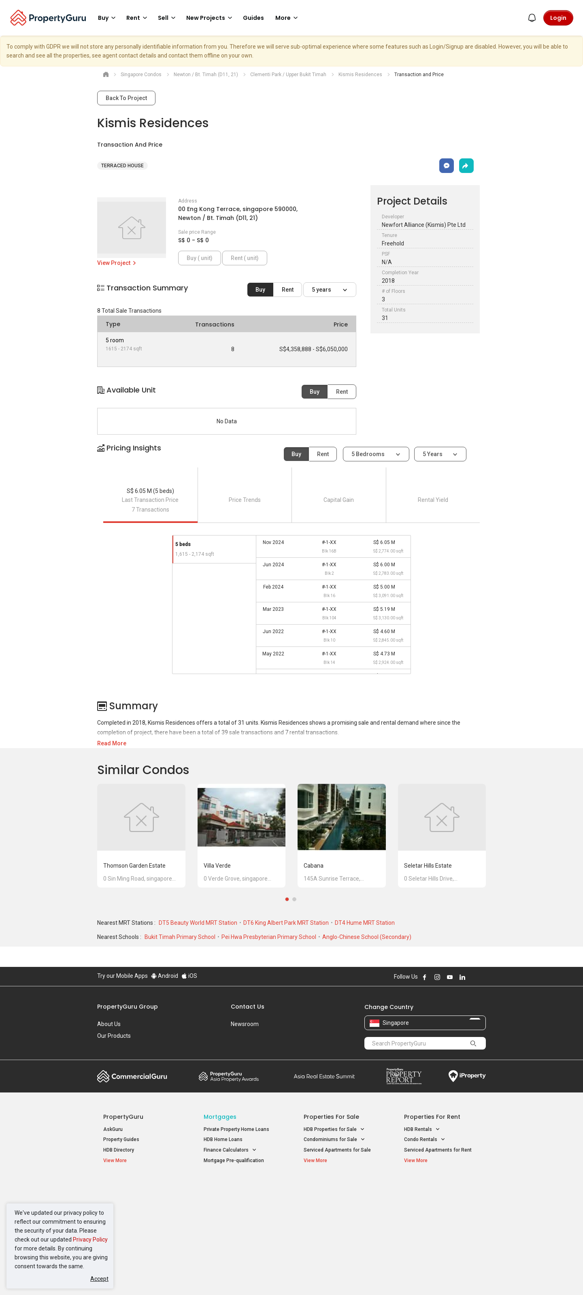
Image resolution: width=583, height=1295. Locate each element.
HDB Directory (118, 1150)
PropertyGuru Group (127, 1007)
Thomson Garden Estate (134, 865)
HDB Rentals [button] (422, 1129)
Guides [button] (253, 18)
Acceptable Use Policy (125, 1276)
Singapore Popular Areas (441, 1187)
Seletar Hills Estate (428, 865)
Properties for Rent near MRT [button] (240, 1218)
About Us (109, 1024)
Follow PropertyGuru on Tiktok (482, 977)
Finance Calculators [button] (230, 1150)
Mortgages (220, 1117)
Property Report (404, 1076)
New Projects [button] (210, 18)
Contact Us (247, 1007)
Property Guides (121, 1139)
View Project (117, 263)
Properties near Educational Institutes (336, 1191)
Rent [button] (138, 18)
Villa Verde (217, 865)
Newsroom (245, 1024)
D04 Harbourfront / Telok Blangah (441, 1199)
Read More (111, 743)
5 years (322, 289)
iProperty (467, 1076)
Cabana (313, 865)
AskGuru (113, 1129)
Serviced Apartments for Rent (438, 1150)
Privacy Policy (90, 1239)
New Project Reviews (127, 1220)
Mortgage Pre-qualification (234, 1160)
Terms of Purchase (284, 1276)
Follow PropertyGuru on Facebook (425, 977)
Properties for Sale (331, 1117)
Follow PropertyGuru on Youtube (450, 977)
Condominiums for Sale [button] (334, 1139)
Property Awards (228, 1076)
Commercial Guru (132, 1076)
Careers (107, 1047)
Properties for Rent (432, 1117)
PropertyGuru (123, 1117)
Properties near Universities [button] (339, 1208)
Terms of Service (184, 1276)
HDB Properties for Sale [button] (334, 1129)
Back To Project (126, 98)
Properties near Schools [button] (335, 1218)
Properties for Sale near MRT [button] (240, 1208)
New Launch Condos (126, 1199)
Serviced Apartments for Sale (337, 1150)
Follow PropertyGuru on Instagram (437, 977)
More (287, 18)
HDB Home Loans (223, 1139)
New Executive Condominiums (137, 1210)
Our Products (114, 1036)
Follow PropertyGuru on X (473, 977)
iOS (189, 976)
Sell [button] (168, 18)
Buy (260, 289)
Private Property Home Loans (236, 1129)
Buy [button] (108, 18)
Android (164, 976)
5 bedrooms (368, 454)
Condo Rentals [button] (424, 1139)
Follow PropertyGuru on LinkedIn (462, 977)
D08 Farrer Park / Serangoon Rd (439, 1228)
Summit (324, 1076)
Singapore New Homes (136, 1187)
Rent (288, 289)
